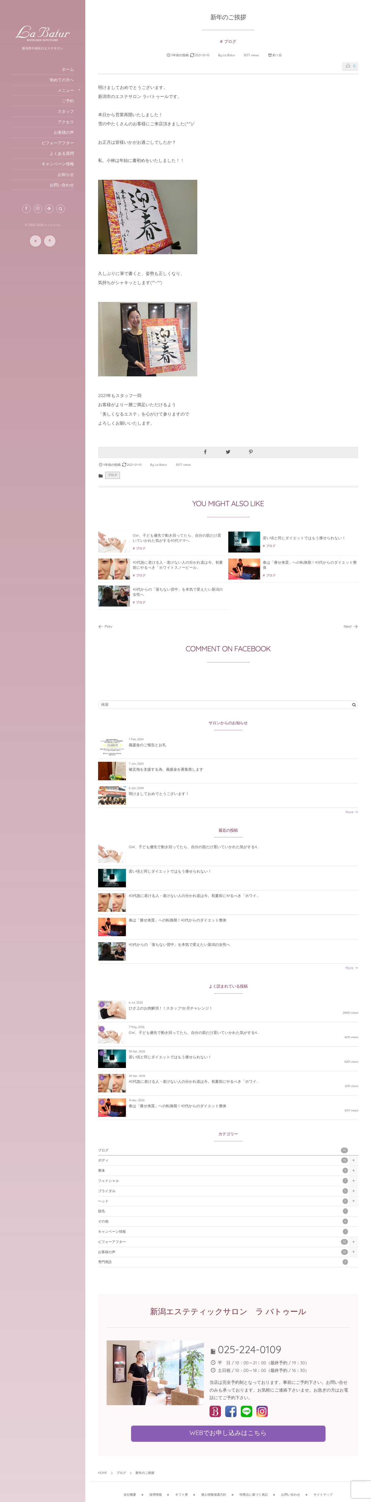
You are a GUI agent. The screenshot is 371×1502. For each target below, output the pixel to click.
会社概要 (130, 1491)
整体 (223, 1170)
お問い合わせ (290, 1491)
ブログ (230, 41)
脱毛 (223, 1211)
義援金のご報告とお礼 (147, 745)
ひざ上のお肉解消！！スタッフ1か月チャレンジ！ (171, 1008)
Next (351, 626)
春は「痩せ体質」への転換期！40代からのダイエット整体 (177, 920)
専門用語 (223, 1262)
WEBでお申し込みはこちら (228, 1433)
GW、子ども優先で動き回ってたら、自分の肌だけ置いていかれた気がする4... (194, 847)
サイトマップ (323, 1491)
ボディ (223, 1160)
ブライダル (223, 1191)
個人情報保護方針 (213, 1491)
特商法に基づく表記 (253, 1491)
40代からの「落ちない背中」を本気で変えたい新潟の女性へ (179, 944)
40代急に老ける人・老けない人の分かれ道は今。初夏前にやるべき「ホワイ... (193, 896)
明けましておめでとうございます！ (159, 794)
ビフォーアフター (223, 1242)
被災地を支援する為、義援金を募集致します (166, 769)
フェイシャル (223, 1181)
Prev (105, 626)
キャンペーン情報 (223, 1231)
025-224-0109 (249, 1349)
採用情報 (155, 1491)
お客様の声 (223, 1252)
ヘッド (223, 1201)
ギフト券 (181, 1491)
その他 (223, 1221)
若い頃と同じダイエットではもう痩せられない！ (304, 541)
